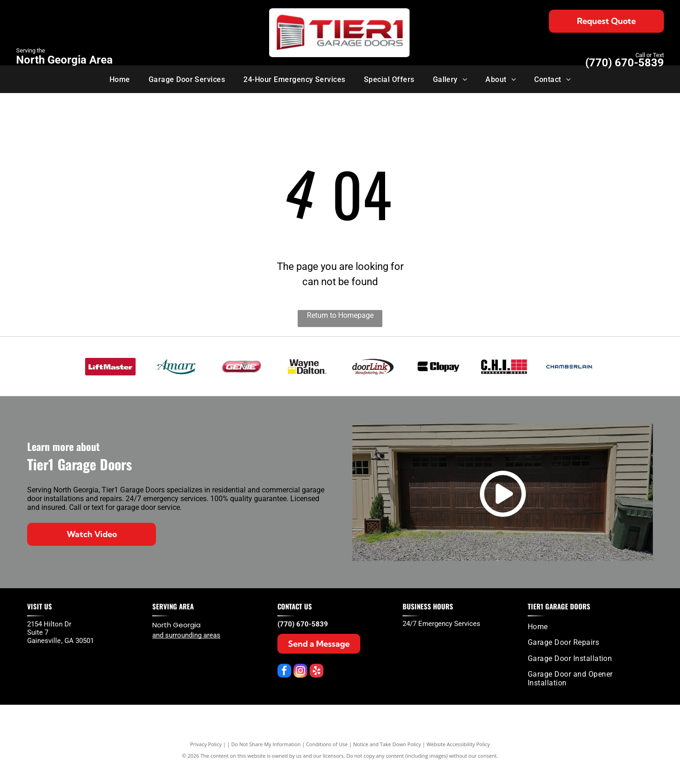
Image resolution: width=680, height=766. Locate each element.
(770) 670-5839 (624, 62)
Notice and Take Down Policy (387, 744)
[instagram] (300, 672)
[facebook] (284, 672)
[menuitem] (119, 79)
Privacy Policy (206, 744)
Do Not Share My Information (266, 744)
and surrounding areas (186, 635)
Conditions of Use (327, 744)
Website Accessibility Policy (458, 744)
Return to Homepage (340, 315)
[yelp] (316, 672)
